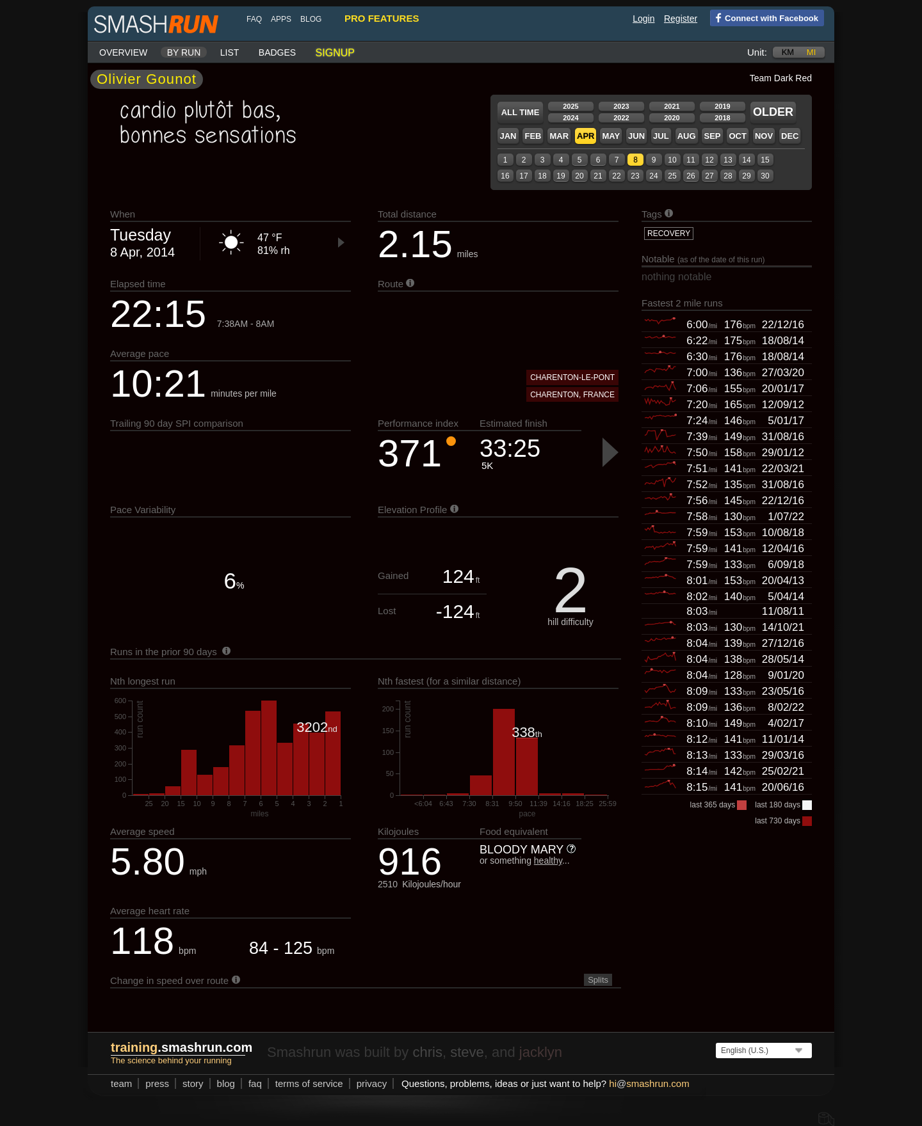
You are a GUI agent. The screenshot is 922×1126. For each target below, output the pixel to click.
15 (765, 159)
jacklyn (540, 1052)
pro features (381, 18)
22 (616, 175)
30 (765, 175)
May (611, 136)
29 (746, 175)
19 (560, 175)
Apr (585, 136)
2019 (722, 106)
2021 (671, 106)
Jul (661, 136)
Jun (636, 136)
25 (672, 175)
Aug (686, 136)
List (229, 52)
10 (672, 159)
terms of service (309, 1083)
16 (505, 175)
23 (635, 175)
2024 (570, 118)
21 (598, 175)
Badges (277, 52)
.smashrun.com (181, 1047)
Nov (764, 136)
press (157, 1083)
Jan (507, 136)
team (121, 1083)
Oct (737, 136)
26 (690, 175)
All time (520, 112)
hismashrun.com (649, 1083)
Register (680, 18)
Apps (281, 19)
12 (709, 159)
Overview (123, 52)
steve (467, 1052)
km (788, 52)
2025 (570, 106)
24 (653, 175)
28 (728, 175)
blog (310, 19)
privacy (372, 1083)
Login (643, 18)
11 (690, 159)
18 (542, 175)
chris (427, 1052)
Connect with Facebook (764, 17)
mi (811, 52)
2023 (621, 106)
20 (579, 175)
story (193, 1083)
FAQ (254, 19)
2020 (671, 118)
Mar (559, 136)
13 (728, 159)
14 (746, 159)
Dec (789, 136)
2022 (621, 118)
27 (709, 175)
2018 (722, 118)
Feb (532, 136)
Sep (712, 136)
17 (523, 175)
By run (184, 52)
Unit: (757, 52)
